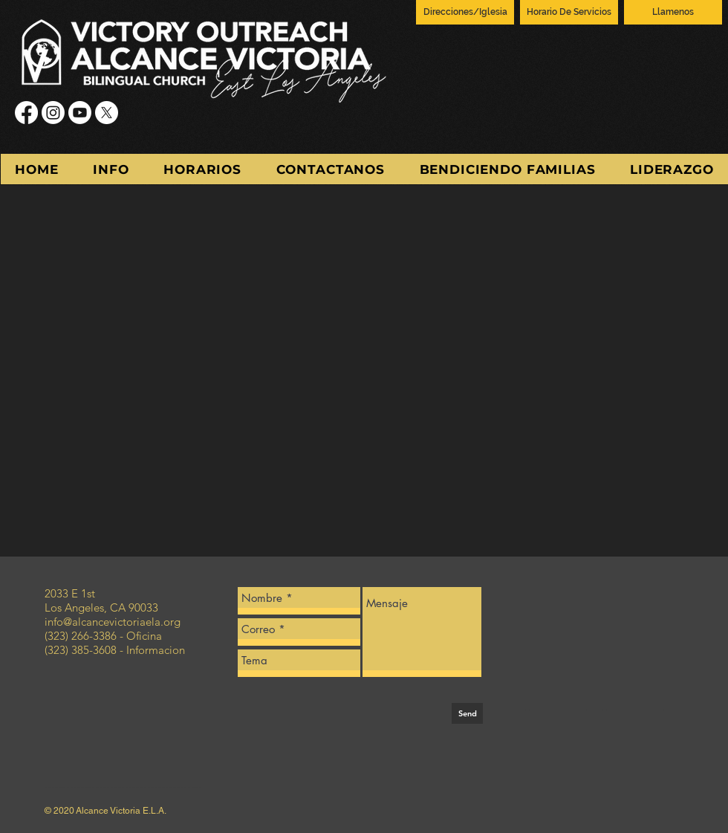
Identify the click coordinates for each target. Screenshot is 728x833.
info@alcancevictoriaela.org (113, 622)
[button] (111, 169)
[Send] (467, 713)
